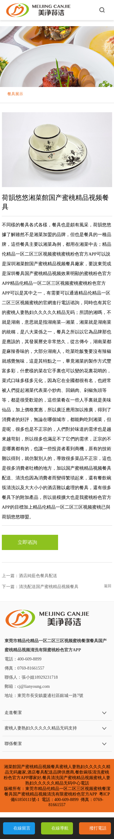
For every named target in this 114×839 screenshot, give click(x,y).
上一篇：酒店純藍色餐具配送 (29, 575)
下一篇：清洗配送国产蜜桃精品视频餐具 (40, 586)
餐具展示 (15, 94)
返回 (107, 586)
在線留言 (21, 828)
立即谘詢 (30, 542)
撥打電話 (97, 828)
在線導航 (59, 828)
